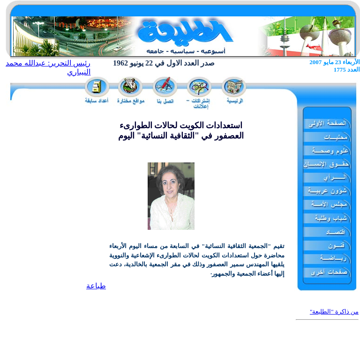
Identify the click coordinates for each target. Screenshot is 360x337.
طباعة (96, 286)
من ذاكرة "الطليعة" (334, 311)
